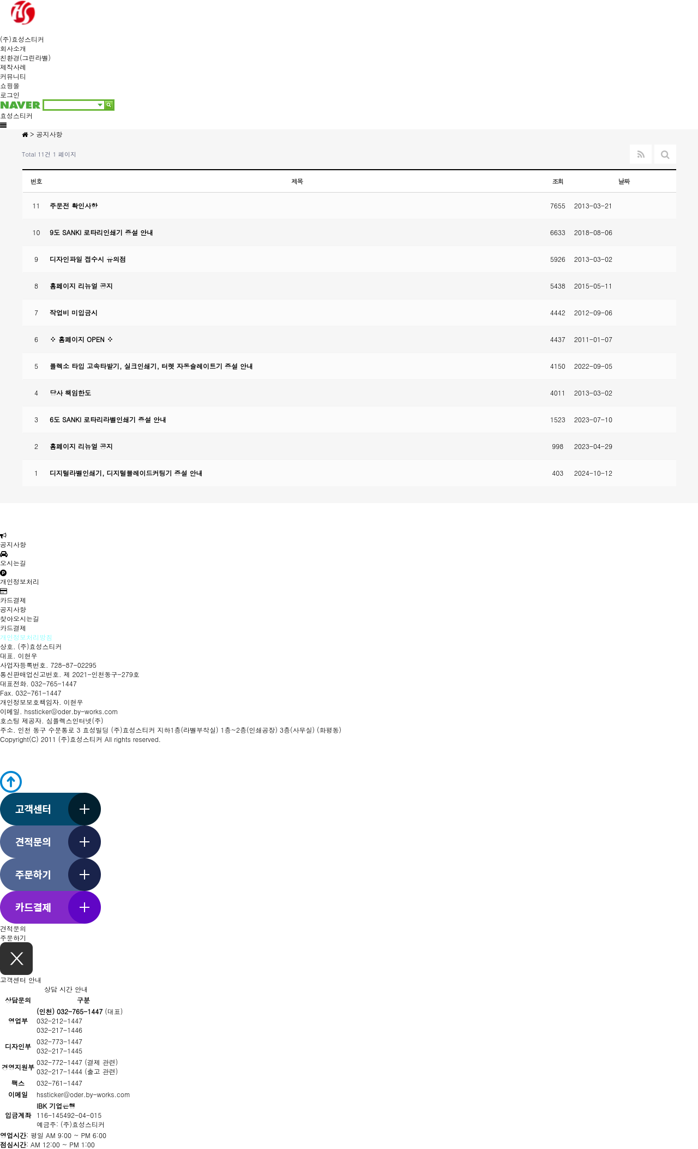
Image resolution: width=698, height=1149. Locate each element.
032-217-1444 (59, 1071)
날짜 (624, 181)
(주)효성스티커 (22, 39)
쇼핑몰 (10, 85)
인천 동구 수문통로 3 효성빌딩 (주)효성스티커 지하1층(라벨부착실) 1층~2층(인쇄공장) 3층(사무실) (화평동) (180, 729)
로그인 (10, 94)
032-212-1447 (59, 1020)
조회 (558, 181)
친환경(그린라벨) (25, 57)
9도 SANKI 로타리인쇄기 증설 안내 (101, 232)
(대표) (80, 1011)
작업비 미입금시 (74, 312)
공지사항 (13, 540)
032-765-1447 (54, 683)
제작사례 (13, 66)
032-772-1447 (59, 1062)
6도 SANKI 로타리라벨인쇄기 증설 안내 (108, 419)
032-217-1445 (59, 1050)
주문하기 (13, 937)
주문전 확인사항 (74, 205)
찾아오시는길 (19, 618)
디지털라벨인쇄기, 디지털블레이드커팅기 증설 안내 (126, 472)
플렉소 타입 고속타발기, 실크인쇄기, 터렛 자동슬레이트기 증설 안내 (151, 365)
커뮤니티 (13, 76)
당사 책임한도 (70, 392)
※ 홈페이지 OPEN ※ (81, 339)
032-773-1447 (59, 1041)
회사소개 (13, 48)
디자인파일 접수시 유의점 (88, 259)
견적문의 (13, 928)
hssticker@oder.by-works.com (71, 711)
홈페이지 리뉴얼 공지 (81, 285)
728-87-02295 (74, 664)
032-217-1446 (59, 1029)
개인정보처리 (19, 578)
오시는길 (13, 559)
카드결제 (13, 596)
